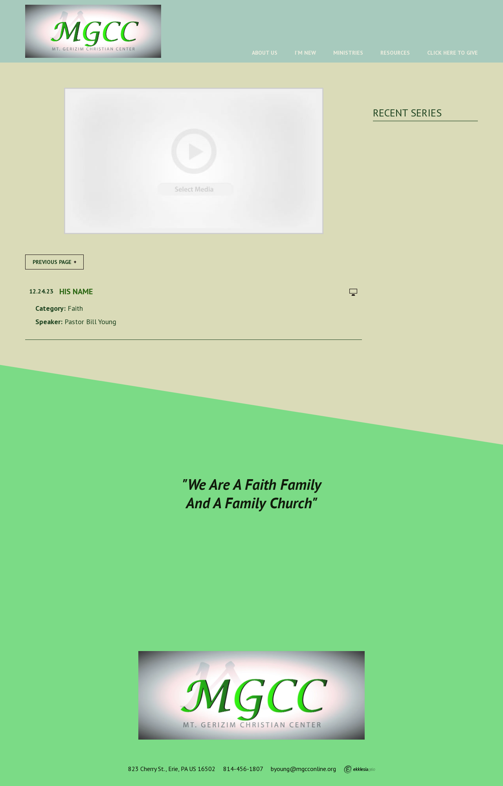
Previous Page (52, 262)
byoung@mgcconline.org (303, 769)
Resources (395, 52)
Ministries (348, 52)
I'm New (305, 52)
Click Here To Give (452, 52)
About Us (264, 52)
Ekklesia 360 (359, 769)
